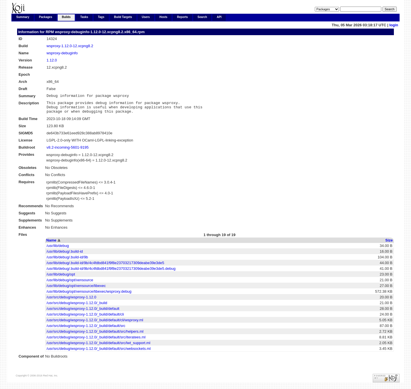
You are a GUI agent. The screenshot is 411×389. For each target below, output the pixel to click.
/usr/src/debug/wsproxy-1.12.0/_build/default (83, 312)
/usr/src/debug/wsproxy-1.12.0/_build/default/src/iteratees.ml (96, 340)
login (393, 25)
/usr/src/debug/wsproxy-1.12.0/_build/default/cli (85, 318)
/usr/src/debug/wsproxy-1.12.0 (71, 300)
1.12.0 (52, 60)
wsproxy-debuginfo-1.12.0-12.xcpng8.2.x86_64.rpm (99, 32)
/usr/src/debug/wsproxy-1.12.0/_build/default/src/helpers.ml (95, 335)
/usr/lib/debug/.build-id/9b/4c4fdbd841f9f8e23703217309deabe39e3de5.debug (111, 272)
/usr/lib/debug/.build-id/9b (67, 260)
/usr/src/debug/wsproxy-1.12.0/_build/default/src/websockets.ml (99, 352)
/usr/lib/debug (58, 249)
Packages (45, 17)
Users (146, 17)
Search (202, 17)
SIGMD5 (26, 136)
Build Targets (123, 17)
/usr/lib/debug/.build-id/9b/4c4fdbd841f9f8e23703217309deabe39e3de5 (105, 266)
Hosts (164, 17)
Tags (101, 17)
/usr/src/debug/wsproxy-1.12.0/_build (77, 306)
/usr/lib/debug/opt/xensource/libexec (76, 289)
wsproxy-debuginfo (62, 53)
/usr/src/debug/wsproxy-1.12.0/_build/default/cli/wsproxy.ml (95, 323)
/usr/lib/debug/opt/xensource (70, 283)
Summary (22, 17)
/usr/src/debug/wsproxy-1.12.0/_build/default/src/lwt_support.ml (98, 346)
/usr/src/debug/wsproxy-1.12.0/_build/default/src (86, 329)
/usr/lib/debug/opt (61, 278)
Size (389, 244)
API (219, 17)
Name (51, 244)
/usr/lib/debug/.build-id (65, 255)
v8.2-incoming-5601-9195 (67, 151)
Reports (182, 17)
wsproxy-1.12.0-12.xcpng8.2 (70, 46)
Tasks (84, 17)
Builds (66, 17)
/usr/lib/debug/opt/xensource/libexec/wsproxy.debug (89, 295)
